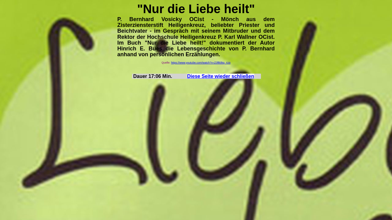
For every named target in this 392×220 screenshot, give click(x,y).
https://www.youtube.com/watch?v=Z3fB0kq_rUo (201, 62)
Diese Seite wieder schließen (220, 76)
